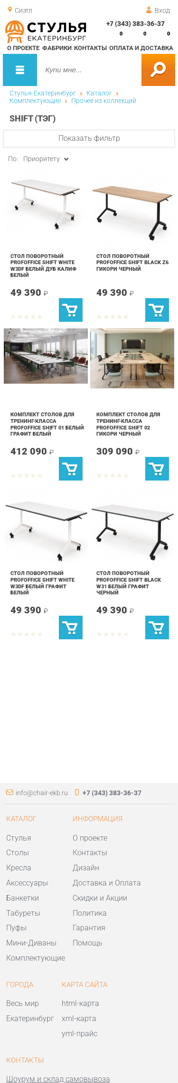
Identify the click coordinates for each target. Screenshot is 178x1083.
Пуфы (16, 927)
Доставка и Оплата (107, 882)
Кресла (18, 867)
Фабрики (57, 48)
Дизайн (86, 867)
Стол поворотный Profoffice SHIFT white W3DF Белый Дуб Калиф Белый (43, 266)
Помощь (88, 942)
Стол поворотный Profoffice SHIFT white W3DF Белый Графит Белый (42, 583)
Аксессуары (27, 882)
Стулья (18, 838)
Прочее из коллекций (103, 100)
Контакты (90, 48)
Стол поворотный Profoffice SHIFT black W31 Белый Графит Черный (128, 583)
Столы (17, 852)
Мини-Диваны (31, 942)
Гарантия (89, 927)
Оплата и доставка (141, 48)
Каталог (99, 93)
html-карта (80, 1003)
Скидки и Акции (100, 898)
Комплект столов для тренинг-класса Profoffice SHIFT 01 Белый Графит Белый (47, 424)
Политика (90, 913)
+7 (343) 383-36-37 (135, 23)
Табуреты (23, 913)
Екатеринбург (30, 1018)
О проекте (23, 48)
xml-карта (79, 1018)
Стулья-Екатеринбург (42, 93)
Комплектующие (35, 100)
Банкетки (22, 898)
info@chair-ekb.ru (42, 793)
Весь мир (22, 1003)
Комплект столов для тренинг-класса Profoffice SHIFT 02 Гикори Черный (128, 424)
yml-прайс (79, 1033)
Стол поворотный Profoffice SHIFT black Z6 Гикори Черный (132, 262)
